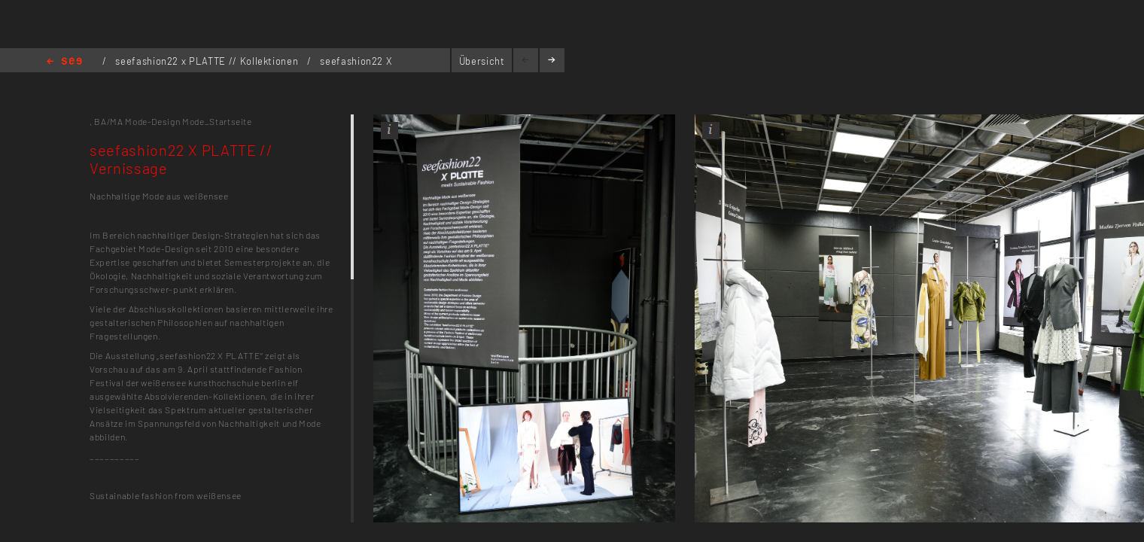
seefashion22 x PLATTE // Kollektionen (208, 61)
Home (64, 62)
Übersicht (482, 61)
